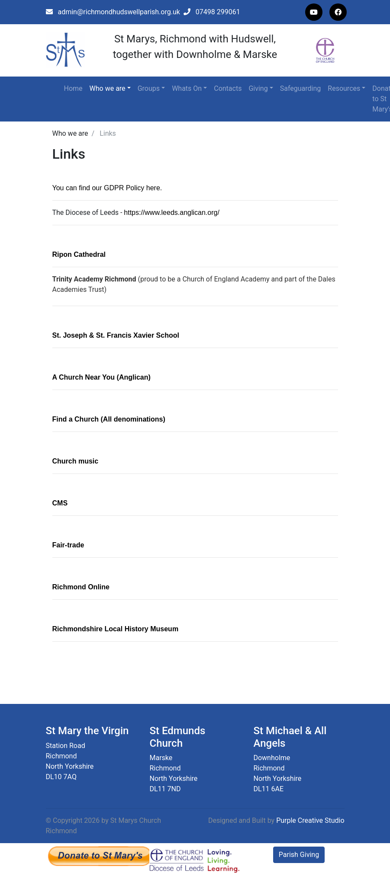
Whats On (187, 88)
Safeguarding (300, 88)
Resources (344, 88)
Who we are (108, 88)
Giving (258, 88)
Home (73, 88)
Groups (149, 88)
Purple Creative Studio (310, 820)
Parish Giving (299, 854)
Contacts (228, 88)
